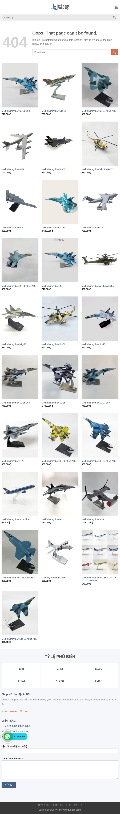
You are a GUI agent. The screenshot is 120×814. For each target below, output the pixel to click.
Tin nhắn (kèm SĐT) (60, 769)
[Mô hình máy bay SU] (60, 260)
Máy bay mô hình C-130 (54, 577)
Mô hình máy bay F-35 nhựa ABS (18, 577)
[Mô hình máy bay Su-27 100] (100, 377)
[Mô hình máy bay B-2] (20, 202)
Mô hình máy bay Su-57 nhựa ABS (99, 111)
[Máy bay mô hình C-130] (60, 552)
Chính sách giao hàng (17, 731)
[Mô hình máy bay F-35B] (60, 144)
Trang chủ (44, 805)
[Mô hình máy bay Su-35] (60, 377)
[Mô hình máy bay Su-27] (100, 318)
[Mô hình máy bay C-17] (100, 202)
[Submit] (114, 17)
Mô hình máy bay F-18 (53, 519)
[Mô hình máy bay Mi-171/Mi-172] (100, 144)
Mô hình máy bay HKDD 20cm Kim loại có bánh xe (99, 579)
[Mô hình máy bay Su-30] (60, 202)
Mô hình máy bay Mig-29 (14, 344)
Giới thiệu (57, 805)
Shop (68, 805)
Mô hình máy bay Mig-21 (54, 111)
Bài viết (78, 805)
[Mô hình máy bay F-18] (60, 494)
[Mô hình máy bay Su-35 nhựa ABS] (60, 435)
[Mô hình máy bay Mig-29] (20, 318)
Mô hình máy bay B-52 (13, 169)
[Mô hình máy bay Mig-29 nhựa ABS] (20, 613)
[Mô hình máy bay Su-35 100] (20, 377)
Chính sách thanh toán (17, 725)
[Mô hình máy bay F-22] (20, 435)
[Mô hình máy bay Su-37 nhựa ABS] (100, 435)
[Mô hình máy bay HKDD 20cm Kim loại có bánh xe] (100, 552)
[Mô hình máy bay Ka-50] (60, 318)
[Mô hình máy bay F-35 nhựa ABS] (20, 552)
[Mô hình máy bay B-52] (20, 144)
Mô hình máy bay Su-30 (53, 227)
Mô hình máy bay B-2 (12, 227)
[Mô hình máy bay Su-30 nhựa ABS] (20, 260)
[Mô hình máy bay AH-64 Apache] (100, 260)
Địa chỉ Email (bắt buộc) (60, 750)
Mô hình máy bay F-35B (54, 169)
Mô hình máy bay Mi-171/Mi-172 (98, 169)
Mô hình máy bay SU (52, 286)
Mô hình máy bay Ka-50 (53, 344)
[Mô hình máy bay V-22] (100, 494)
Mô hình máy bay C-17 (93, 227)
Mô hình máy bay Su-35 (53, 402)
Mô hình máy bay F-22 (13, 461)
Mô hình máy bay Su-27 (93, 344)
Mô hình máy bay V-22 (93, 519)
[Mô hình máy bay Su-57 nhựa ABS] (100, 85)
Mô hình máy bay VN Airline (15, 519)
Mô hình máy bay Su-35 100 (16, 402)
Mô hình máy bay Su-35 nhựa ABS (59, 461)
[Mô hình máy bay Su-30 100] (20, 85)
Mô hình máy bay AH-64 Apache (98, 286)
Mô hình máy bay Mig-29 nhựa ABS (19, 639)
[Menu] (4, 7)
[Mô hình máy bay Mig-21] (60, 85)
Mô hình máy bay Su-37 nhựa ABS (99, 461)
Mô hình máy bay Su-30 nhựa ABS (19, 286)
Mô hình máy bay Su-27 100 (96, 402)
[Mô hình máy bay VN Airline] (20, 494)
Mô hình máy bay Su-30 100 (16, 111)
